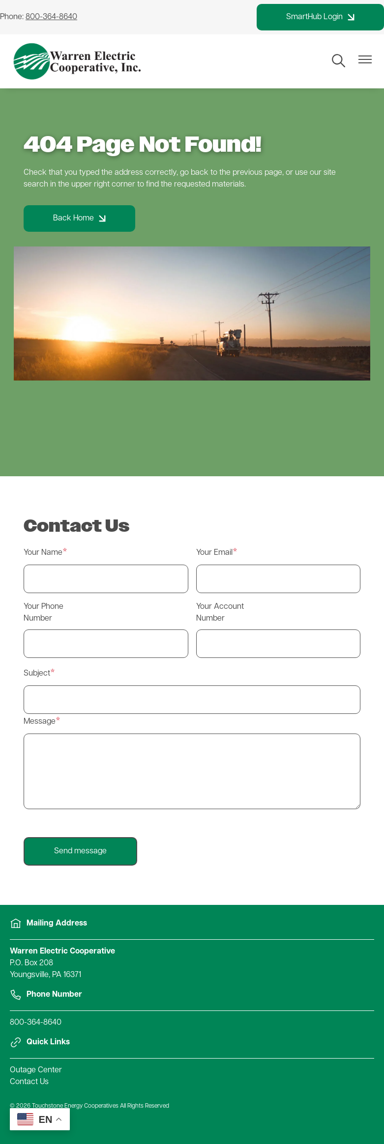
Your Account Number (220, 613)
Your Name (43, 553)
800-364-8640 (35, 1023)
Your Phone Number (43, 613)
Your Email (214, 553)
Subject (37, 674)
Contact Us (29, 1082)
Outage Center (36, 1070)
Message (40, 722)
